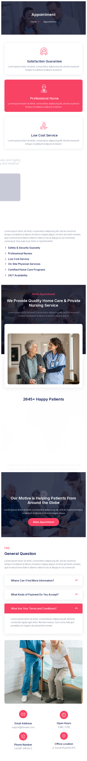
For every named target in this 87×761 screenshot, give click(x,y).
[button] (43, 522)
